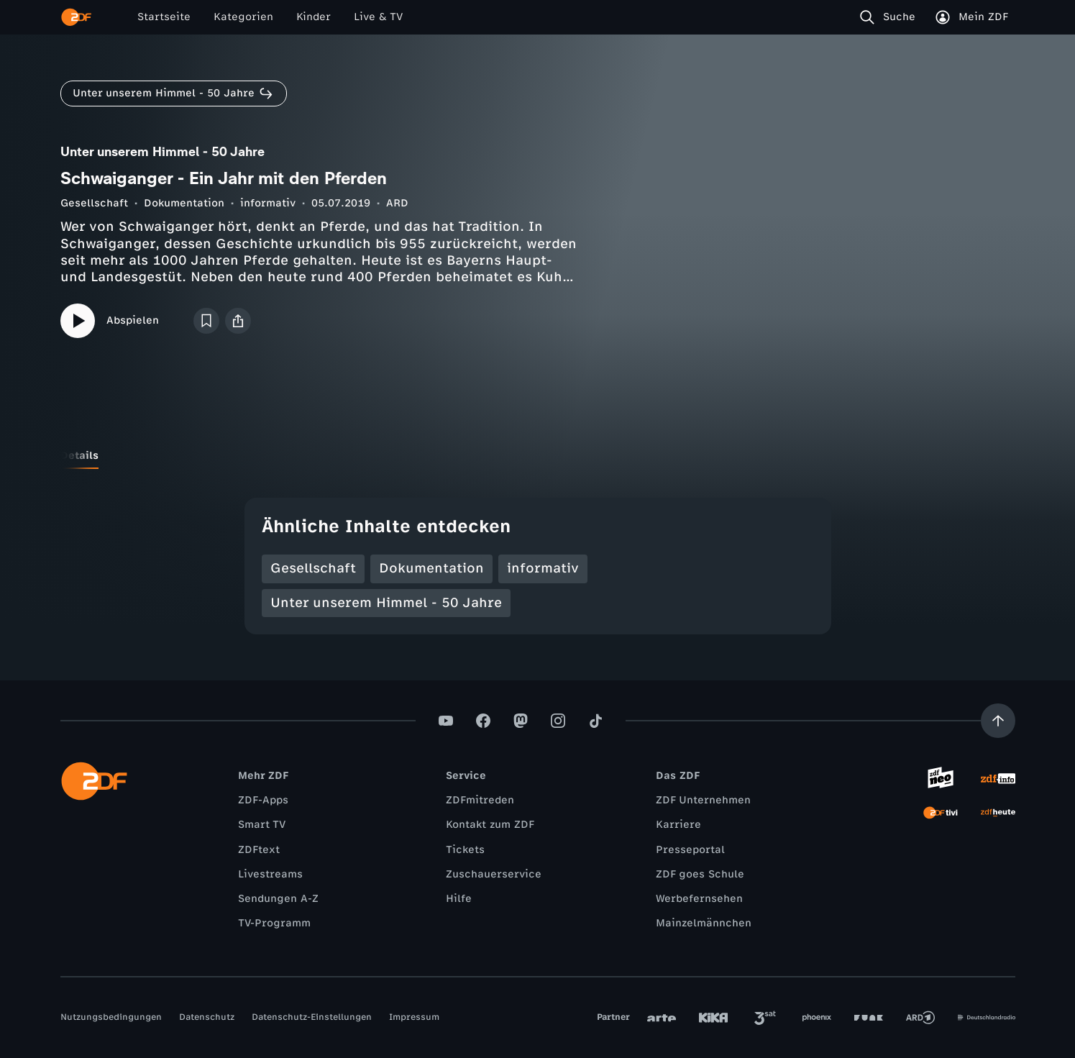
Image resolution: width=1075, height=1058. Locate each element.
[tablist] (537, 456)
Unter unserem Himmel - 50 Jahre (386, 603)
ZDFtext (259, 850)
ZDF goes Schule (700, 874)
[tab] (79, 456)
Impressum (414, 1017)
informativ (268, 203)
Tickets (465, 850)
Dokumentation (184, 203)
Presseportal (690, 850)
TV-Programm (274, 923)
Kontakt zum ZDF (490, 824)
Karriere (678, 824)
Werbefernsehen (699, 899)
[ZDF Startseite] (76, 17)
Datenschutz (206, 1017)
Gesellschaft (94, 203)
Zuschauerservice (493, 874)
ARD (397, 203)
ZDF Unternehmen (703, 800)
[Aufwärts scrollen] (998, 720)
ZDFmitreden (480, 800)
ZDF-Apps (263, 800)
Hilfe (459, 899)
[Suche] (891, 17)
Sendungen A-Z (278, 899)
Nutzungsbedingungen (111, 1017)
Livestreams (270, 874)
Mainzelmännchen (703, 923)
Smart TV (261, 824)
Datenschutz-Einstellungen (312, 1017)
